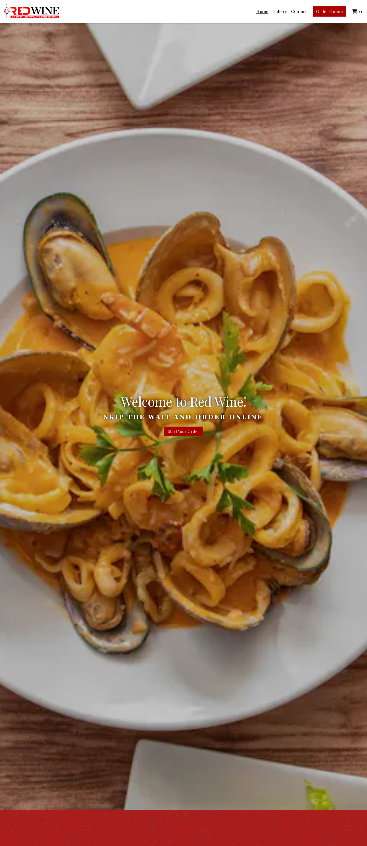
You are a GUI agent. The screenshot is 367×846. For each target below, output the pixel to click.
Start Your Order (183, 431)
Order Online (329, 11)
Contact (299, 11)
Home (262, 11)
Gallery (279, 11)
